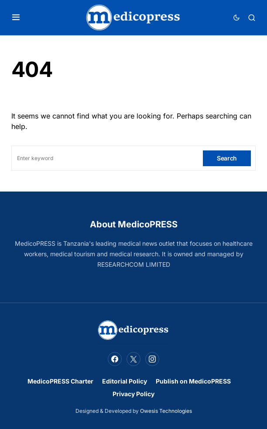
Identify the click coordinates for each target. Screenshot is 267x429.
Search (227, 158)
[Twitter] (133, 359)
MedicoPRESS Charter (60, 381)
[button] (16, 17)
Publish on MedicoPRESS (193, 381)
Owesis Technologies (166, 411)
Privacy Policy (133, 394)
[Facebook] (115, 359)
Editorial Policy (124, 381)
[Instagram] (152, 359)
